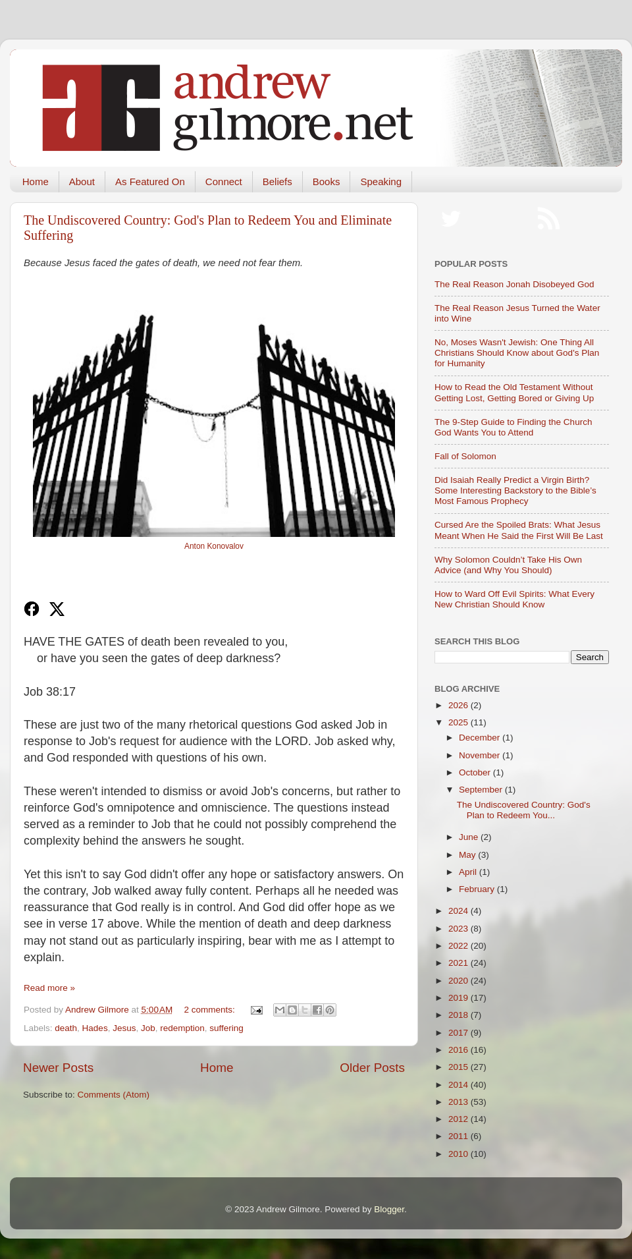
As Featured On (150, 181)
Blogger (389, 1209)
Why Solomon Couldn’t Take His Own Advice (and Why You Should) (508, 565)
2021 (459, 963)
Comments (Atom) (114, 1095)
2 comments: (211, 1010)
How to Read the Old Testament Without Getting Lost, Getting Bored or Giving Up (514, 392)
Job (148, 1028)
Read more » (49, 988)
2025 (459, 722)
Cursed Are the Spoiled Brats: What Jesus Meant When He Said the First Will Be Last (518, 530)
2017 (459, 1033)
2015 (459, 1067)
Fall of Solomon (465, 456)
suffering (226, 1028)
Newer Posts (58, 1068)
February (478, 889)
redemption (182, 1028)
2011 (459, 1136)
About (82, 181)
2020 (459, 981)
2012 (459, 1119)
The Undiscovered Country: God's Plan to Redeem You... (524, 810)
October (476, 772)
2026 (459, 705)
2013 (459, 1102)
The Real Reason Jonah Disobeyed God (514, 284)
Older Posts (372, 1068)
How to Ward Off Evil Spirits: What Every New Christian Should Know (514, 599)
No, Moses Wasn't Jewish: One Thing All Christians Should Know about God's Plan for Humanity (516, 352)
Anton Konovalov (214, 546)
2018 (459, 1015)
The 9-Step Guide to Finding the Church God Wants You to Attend (513, 427)
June (470, 837)
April (469, 872)
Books (326, 181)
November (480, 755)
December (480, 737)
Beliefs (277, 181)
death (66, 1028)
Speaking (381, 181)
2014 (459, 1085)
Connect (223, 181)
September (482, 790)
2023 (459, 929)
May (468, 855)
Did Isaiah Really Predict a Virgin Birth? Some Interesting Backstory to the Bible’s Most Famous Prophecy (515, 490)
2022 (459, 946)
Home (35, 181)
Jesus (124, 1028)
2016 (459, 1050)
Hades (95, 1028)
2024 (459, 911)
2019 (459, 998)
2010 (459, 1154)
